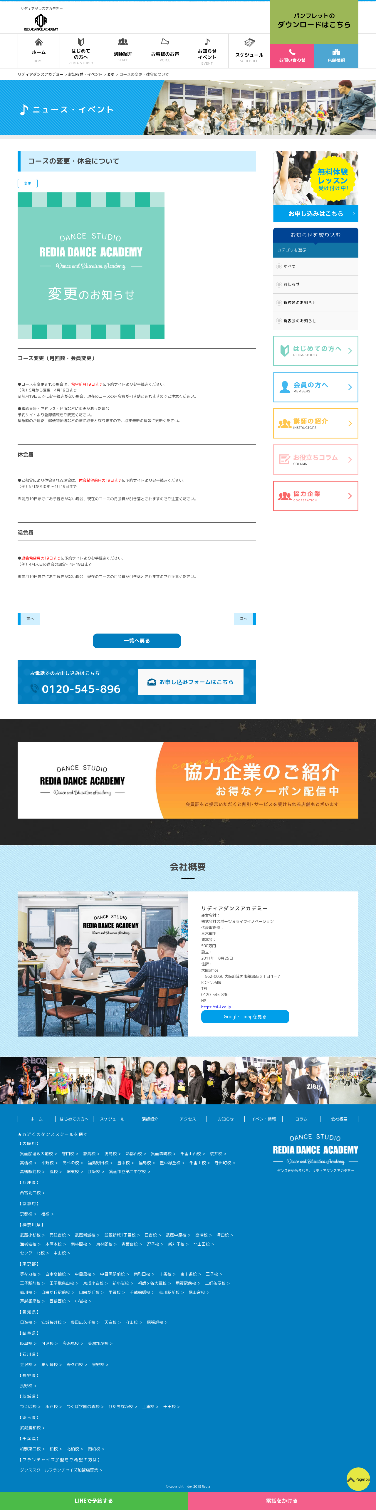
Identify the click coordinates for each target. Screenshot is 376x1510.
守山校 (131, 1322)
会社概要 (339, 1119)
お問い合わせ (292, 55)
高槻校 (26, 1162)
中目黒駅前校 (112, 1274)
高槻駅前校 (30, 1171)
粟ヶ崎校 (49, 1364)
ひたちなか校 (120, 1406)
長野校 (26, 1385)
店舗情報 (336, 56)
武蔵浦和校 (30, 1427)
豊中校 (123, 1162)
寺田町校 (223, 1162)
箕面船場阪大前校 (36, 1153)
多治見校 (71, 1343)
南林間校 (79, 1244)
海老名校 (28, 1244)
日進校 (26, 1322)
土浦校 (148, 1406)
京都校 (26, 1214)
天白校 (110, 1322)
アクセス (188, 1119)
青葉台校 (129, 1244)
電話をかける (282, 1500)
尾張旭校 (155, 1322)
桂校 (45, 1214)
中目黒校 (83, 1274)
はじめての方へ (74, 1119)
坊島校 (110, 1153)
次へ (243, 618)
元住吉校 (57, 1235)
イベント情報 (263, 1119)
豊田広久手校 (83, 1322)
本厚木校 (53, 1244)
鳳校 (53, 1171)
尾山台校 (197, 1292)
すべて (289, 266)
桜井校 (216, 1153)
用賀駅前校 (186, 1283)
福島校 (145, 1162)
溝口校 (222, 1235)
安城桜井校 (51, 1322)
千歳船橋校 (140, 1292)
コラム (301, 1119)
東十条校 (188, 1274)
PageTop (362, 1479)
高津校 (201, 1235)
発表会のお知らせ (299, 320)
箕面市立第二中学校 (127, 1171)
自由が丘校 (89, 1292)
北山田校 (201, 1244)
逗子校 (153, 1244)
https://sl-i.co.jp (216, 1007)
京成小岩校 (93, 1283)
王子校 (212, 1274)
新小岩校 (121, 1283)
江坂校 (94, 1171)
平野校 (47, 1162)
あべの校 (71, 1162)
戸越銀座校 (30, 1301)
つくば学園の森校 (83, 1406)
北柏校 (73, 1449)
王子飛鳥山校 (61, 1283)
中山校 (59, 1253)
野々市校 (75, 1364)
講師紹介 (150, 1119)
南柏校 (94, 1449)
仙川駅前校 (169, 1292)
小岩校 (81, 1301)
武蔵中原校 (176, 1235)
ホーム (36, 1119)
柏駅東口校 (30, 1449)
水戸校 (51, 1406)
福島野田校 (98, 1162)
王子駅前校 (30, 1283)
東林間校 (104, 1244)
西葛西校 (57, 1301)
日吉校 (151, 1235)
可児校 (47, 1343)
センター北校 (32, 1253)
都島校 (89, 1153)
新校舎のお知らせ (299, 302)
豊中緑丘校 (170, 1162)
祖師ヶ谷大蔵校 (152, 1283)
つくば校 (28, 1406)
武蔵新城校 (85, 1235)
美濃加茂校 (98, 1343)
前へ (30, 618)
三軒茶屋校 (215, 1283)
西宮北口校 (30, 1192)
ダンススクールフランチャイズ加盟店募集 (59, 1470)
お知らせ (291, 284)
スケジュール (112, 1119)
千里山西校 (190, 1153)
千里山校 (197, 1162)
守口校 (68, 1153)
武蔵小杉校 (30, 1235)
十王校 (169, 1406)
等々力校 (28, 1274)
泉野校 (98, 1364)
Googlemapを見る (245, 1016)
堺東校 (73, 1171)
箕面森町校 (161, 1153)
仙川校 (26, 1292)
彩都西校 (133, 1153)
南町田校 (142, 1274)
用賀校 (114, 1292)
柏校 (53, 1449)
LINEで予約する (94, 1500)
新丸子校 (176, 1244)
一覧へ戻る (137, 640)
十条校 (165, 1274)
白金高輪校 (55, 1274)
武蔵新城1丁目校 (120, 1235)
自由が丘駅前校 (55, 1292)
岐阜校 (26, 1343)
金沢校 (26, 1364)
